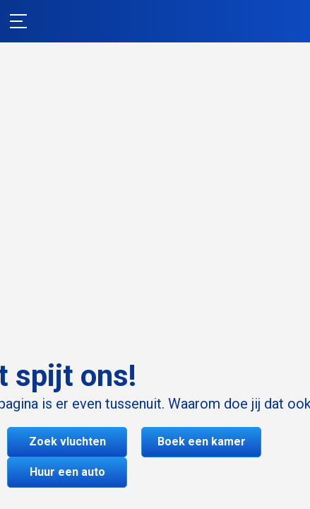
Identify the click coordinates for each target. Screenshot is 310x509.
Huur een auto (67, 472)
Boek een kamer (201, 441)
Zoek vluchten (67, 441)
